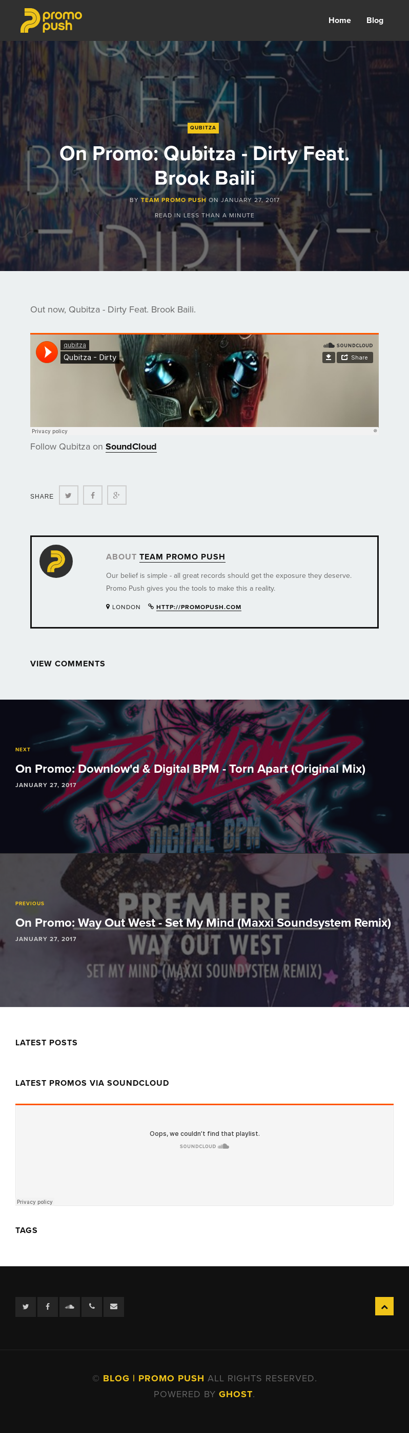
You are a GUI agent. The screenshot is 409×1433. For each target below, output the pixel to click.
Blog (374, 20)
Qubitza (203, 128)
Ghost (236, 1394)
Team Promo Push (174, 200)
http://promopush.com (198, 607)
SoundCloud (131, 446)
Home (340, 20)
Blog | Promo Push (155, 1378)
